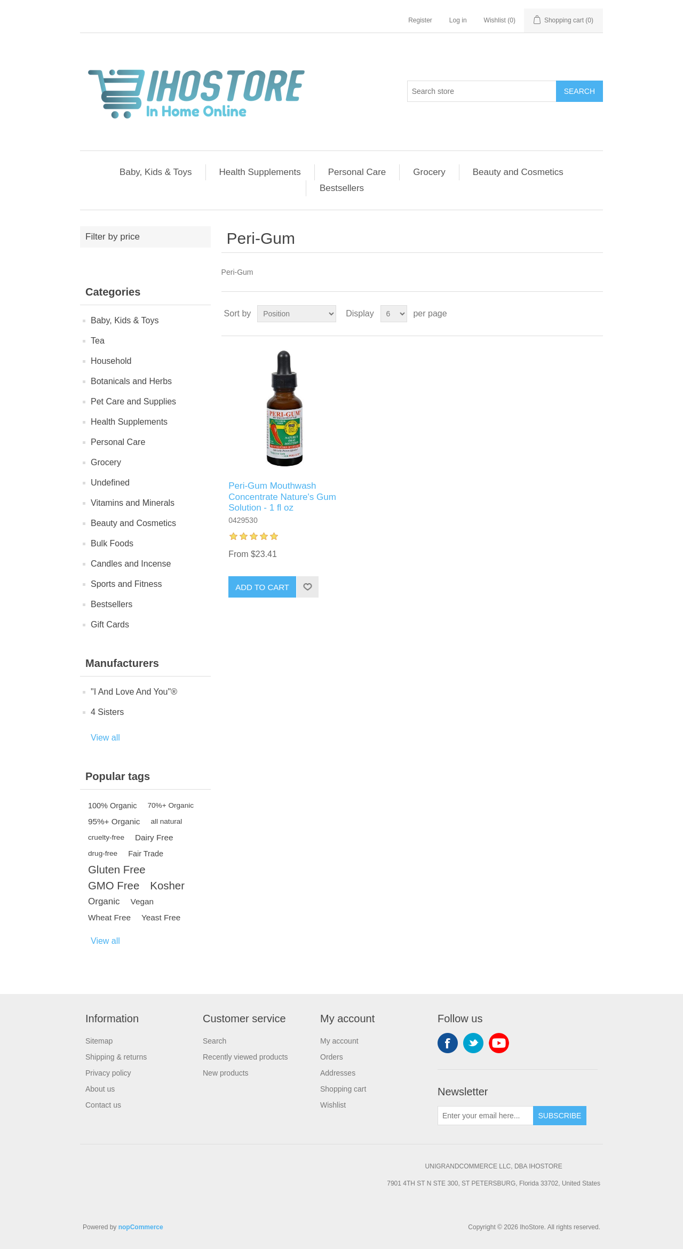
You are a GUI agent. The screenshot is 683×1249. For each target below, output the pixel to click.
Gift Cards (110, 624)
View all (105, 737)
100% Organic (112, 805)
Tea (98, 340)
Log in (458, 20)
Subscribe (560, 1115)
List (593, 313)
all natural (166, 821)
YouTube (499, 1043)
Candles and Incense (131, 563)
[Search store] (482, 91)
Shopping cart (343, 1089)
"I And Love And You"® (134, 691)
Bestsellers (342, 188)
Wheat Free (109, 917)
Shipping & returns (116, 1057)
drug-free (102, 853)
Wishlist (333, 1105)
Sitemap (99, 1041)
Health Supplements (260, 172)
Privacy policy (108, 1073)
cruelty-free (106, 837)
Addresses (337, 1073)
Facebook (448, 1043)
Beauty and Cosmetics (518, 172)
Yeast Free (160, 917)
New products (226, 1073)
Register (420, 20)
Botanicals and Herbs (131, 381)
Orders (331, 1057)
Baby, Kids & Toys (156, 172)
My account (339, 1041)
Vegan (142, 901)
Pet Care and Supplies (133, 401)
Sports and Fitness (126, 583)
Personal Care (357, 172)
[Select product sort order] (296, 313)
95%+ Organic (114, 821)
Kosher (167, 886)
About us (100, 1089)
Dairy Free (154, 837)
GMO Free (113, 886)
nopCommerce (140, 1227)
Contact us (103, 1105)
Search (579, 91)
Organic (104, 901)
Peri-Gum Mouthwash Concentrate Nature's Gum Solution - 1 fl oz (282, 497)
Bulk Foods (112, 543)
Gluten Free (117, 870)
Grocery (429, 172)
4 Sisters (107, 712)
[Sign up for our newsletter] (486, 1115)
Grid (574, 313)
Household (111, 360)
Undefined (110, 482)
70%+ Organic (171, 805)
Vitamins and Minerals (132, 502)
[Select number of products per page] (393, 313)
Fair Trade (145, 853)
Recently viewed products (245, 1057)
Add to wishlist (307, 587)
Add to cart (262, 587)
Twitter (473, 1043)
